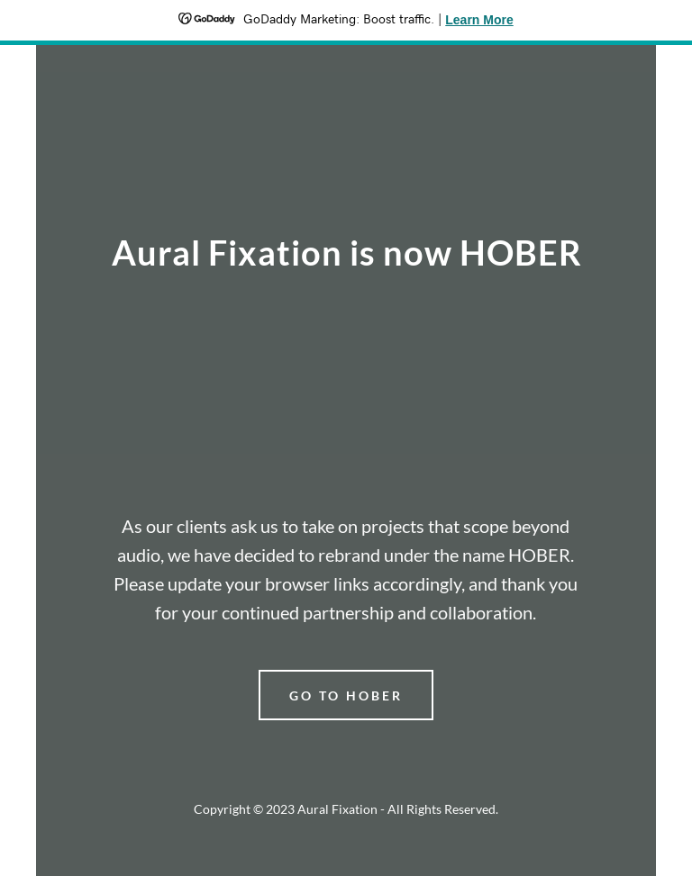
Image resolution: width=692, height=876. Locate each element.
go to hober (346, 695)
